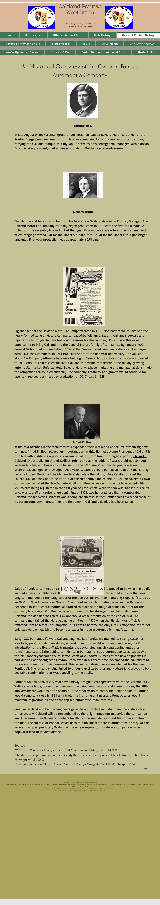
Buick (49, 460)
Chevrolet (140, 456)
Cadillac (65, 460)
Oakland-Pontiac (79, 6)
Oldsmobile (35, 460)
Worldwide (80, 13)
